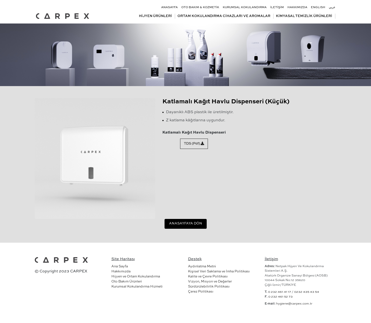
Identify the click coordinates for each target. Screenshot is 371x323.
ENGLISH (318, 7)
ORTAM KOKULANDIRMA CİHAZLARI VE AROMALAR (223, 16)
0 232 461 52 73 (280, 296)
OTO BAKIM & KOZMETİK (200, 7)
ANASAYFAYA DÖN (185, 223)
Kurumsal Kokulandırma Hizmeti (137, 286)
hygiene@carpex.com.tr (294, 303)
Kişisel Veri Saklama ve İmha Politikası (219, 271)
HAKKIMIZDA (297, 7)
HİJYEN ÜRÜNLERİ (155, 16)
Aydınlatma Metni (202, 266)
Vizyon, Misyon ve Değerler (210, 281)
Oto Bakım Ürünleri (126, 281)
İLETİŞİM (277, 7)
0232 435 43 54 (306, 292)
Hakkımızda (121, 271)
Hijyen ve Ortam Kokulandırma (135, 276)
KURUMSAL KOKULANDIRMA (245, 7)
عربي (332, 7)
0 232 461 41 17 (279, 292)
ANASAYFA (169, 7)
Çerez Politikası (200, 291)
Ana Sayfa (119, 266)
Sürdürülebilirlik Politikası (209, 286)
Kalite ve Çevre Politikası (208, 276)
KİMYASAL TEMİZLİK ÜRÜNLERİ (304, 16)
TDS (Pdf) (194, 143)
